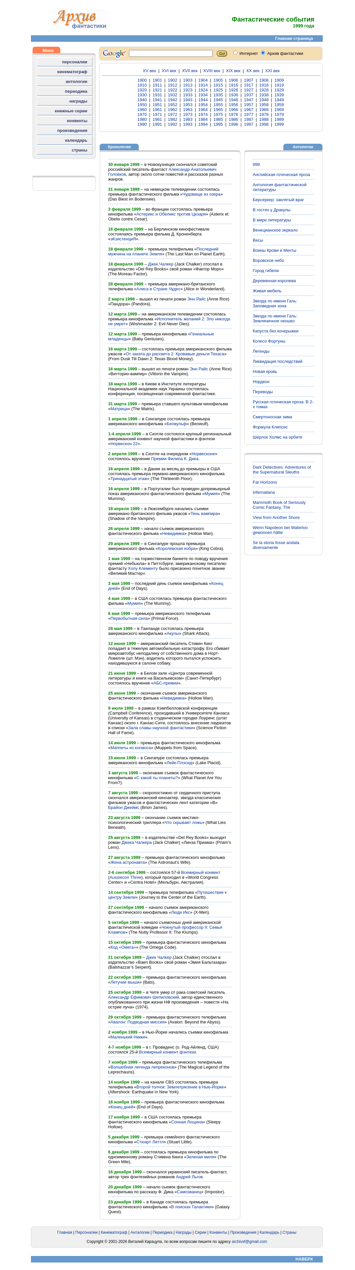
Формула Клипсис (270, 427)
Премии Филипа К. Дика (174, 458)
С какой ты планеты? (157, 777)
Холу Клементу (143, 568)
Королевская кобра (176, 548)
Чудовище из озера (202, 194)
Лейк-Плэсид (179, 762)
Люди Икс (180, 912)
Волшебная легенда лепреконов (142, 1067)
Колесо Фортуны (269, 341)
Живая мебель (267, 290)
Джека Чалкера (136, 842)
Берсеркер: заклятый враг (278, 199)
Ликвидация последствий (278, 361)
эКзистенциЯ (123, 238)
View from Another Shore (276, 517)
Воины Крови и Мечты (274, 250)
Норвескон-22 (123, 443)
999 (256, 164)
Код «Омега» (123, 947)
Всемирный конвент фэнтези (167, 1052)
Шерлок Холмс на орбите (278, 437)
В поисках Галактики (191, 1206)
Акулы (173, 633)
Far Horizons (265, 482)
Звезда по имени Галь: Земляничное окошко (275, 318)
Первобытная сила (129, 618)
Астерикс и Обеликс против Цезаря (171, 214)
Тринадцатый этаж (128, 478)
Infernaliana (264, 492)
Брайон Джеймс (123, 807)
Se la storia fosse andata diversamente (276, 545)
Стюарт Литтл (150, 1141)
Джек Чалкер (161, 264)
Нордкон (261, 381)
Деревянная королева (274, 280)
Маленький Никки (127, 1037)
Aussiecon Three (125, 877)
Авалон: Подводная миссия (137, 1022)
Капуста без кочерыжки (275, 331)
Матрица (119, 408)
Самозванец (189, 1191)
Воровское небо (268, 260)
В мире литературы (272, 219)
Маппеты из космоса (130, 747)
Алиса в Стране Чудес (158, 288)
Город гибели (266, 270)
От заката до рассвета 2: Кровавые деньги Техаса (175, 353)
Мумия (211, 493)
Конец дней (121, 1106)
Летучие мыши (124, 982)
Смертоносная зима (272, 416)
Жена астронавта (127, 862)
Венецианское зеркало (275, 230)
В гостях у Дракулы (272, 209)
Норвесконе (203, 453)
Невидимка (173, 533)
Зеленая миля (200, 1156)
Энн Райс (196, 299)
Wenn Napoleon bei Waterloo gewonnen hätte (280, 530)
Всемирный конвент (200, 872)
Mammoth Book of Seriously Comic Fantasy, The (279, 505)
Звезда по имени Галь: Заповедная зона (275, 303)
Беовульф (177, 423)
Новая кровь (265, 371)
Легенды (261, 351)
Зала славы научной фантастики (160, 727)
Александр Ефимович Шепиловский (143, 997)
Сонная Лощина (187, 1121)
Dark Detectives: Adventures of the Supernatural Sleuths (282, 469)
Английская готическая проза (281, 174)
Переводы (263, 391)
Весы (258, 240)
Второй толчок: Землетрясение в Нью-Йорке (180, 1087)
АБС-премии (165, 683)
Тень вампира (204, 513)
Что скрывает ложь (183, 822)
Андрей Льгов (189, 1176)
